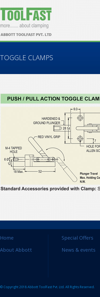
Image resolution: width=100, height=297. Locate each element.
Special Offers (77, 237)
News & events (78, 250)
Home (7, 237)
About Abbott (16, 250)
